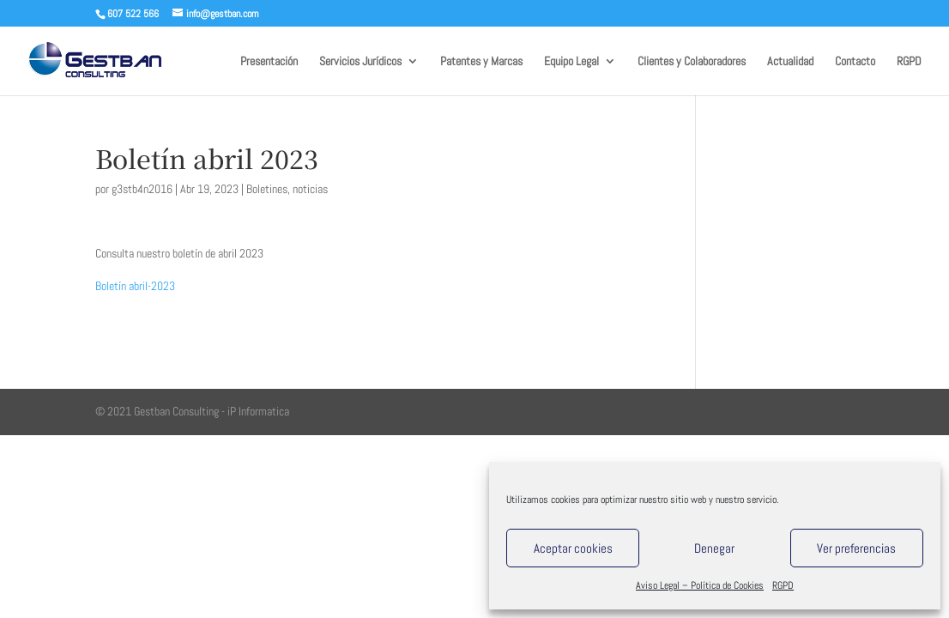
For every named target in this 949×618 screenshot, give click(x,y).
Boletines (266, 189)
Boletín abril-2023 (135, 286)
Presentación (269, 62)
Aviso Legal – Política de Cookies (700, 585)
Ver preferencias (856, 548)
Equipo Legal (571, 62)
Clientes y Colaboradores (692, 62)
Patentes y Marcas (481, 62)
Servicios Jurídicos (360, 62)
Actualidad (790, 62)
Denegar (714, 548)
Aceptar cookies (573, 548)
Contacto (855, 62)
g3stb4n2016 (142, 189)
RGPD (783, 585)
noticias (310, 189)
